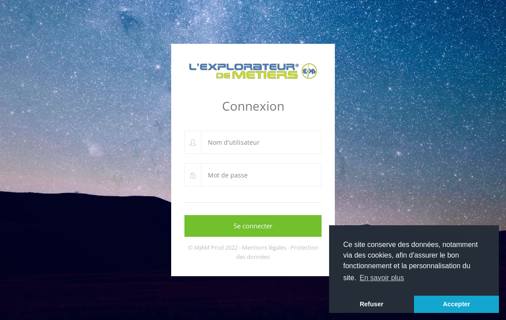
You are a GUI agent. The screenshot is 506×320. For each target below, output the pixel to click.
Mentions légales (264, 247)
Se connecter (253, 225)
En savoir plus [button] (382, 277)
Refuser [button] (371, 304)
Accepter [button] (456, 304)
